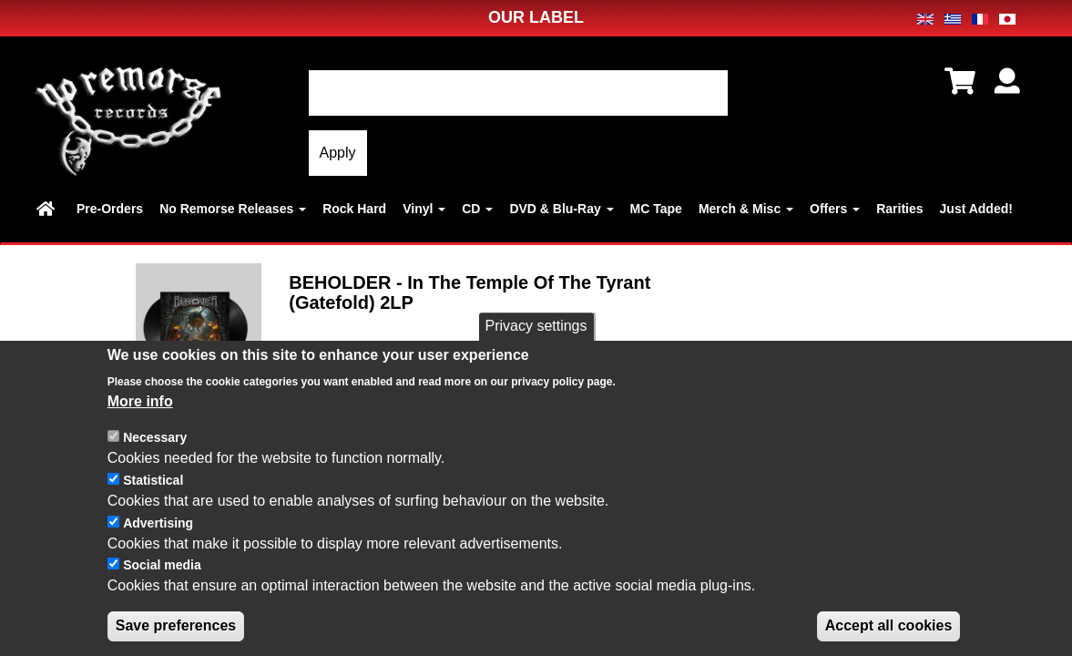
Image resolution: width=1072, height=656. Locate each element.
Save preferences (176, 628)
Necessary (155, 440)
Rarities (899, 208)
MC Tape (656, 208)
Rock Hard (354, 208)
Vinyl (424, 208)
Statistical (153, 483)
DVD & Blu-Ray (561, 208)
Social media (162, 568)
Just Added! (976, 208)
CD (477, 208)
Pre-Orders (110, 208)
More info (140, 404)
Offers (835, 208)
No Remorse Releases (232, 208)
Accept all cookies (889, 628)
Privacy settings (536, 329)
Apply (338, 152)
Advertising (158, 525)
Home (48, 209)
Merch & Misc (746, 208)
